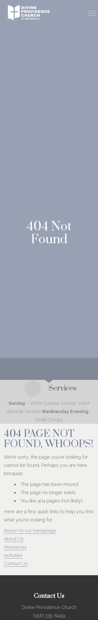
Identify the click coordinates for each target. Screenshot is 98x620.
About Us (14, 539)
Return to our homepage (30, 530)
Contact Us (16, 563)
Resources (15, 547)
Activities (13, 555)
